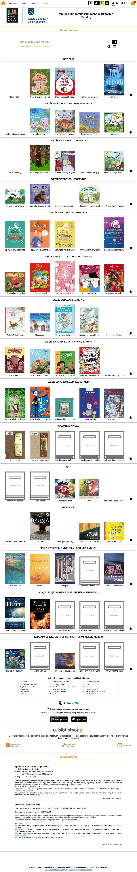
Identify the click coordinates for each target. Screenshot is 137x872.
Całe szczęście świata (59, 691)
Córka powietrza (91, 693)
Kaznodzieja (23, 693)
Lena (87, 685)
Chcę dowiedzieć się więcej (56, 870)
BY (107, 3)
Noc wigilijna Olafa (58, 685)
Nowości (13, 3)
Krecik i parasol (24, 691)
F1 (118, 3)
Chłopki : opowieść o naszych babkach (64, 687)
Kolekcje (48, 46)
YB (101, 3)
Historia (24, 3)
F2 (124, 3)
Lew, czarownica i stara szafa (28, 685)
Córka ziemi (89, 687)
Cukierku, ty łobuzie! (92, 689)
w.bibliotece (66, 736)
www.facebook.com (22, 835)
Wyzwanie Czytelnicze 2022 (27, 804)
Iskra (54, 693)
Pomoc (35, 3)
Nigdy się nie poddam (59, 689)
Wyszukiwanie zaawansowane (31, 46)
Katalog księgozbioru (68, 30)
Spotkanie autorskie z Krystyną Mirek (32, 767)
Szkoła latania (24, 689)
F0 (113, 3)
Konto (44, 3)
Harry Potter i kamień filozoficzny (29, 687)
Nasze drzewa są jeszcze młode (95, 691)
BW (96, 3)
